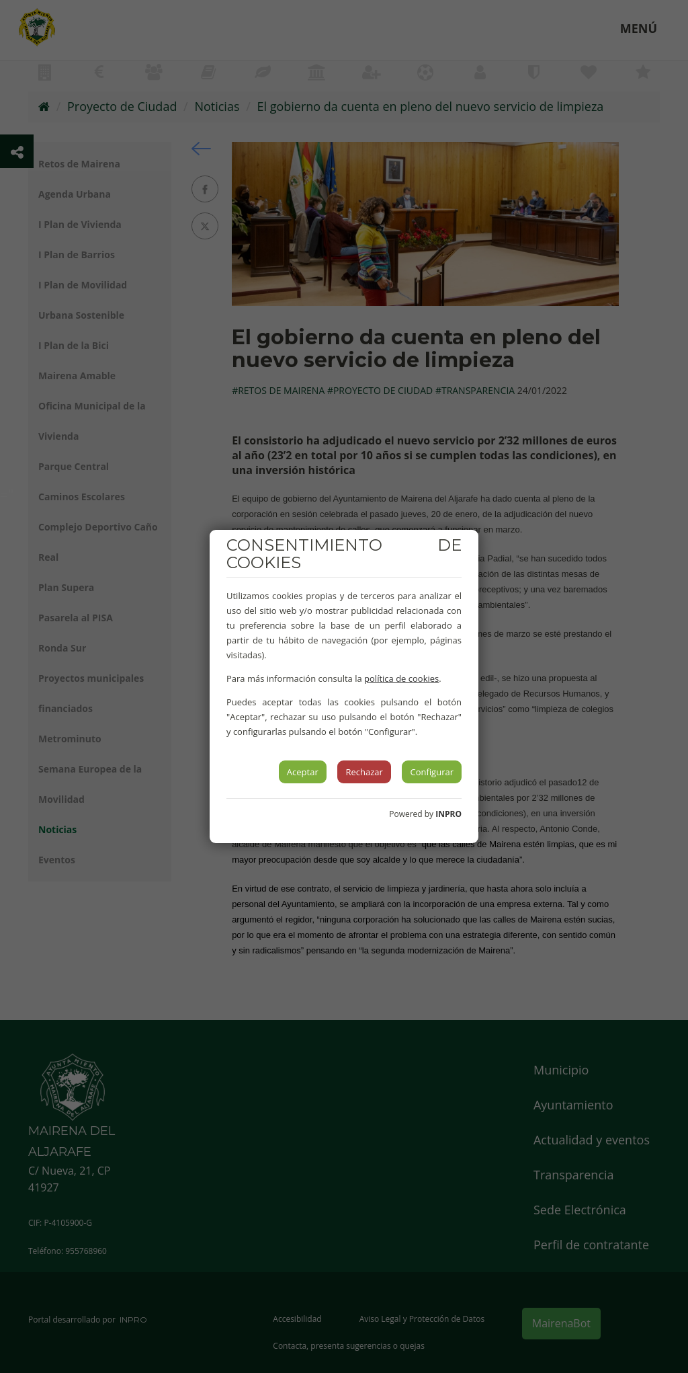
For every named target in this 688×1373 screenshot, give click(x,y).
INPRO (448, 814)
